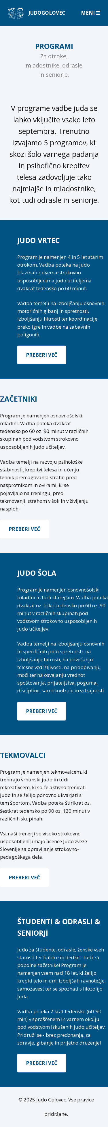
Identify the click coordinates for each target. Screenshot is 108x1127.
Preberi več (41, 355)
